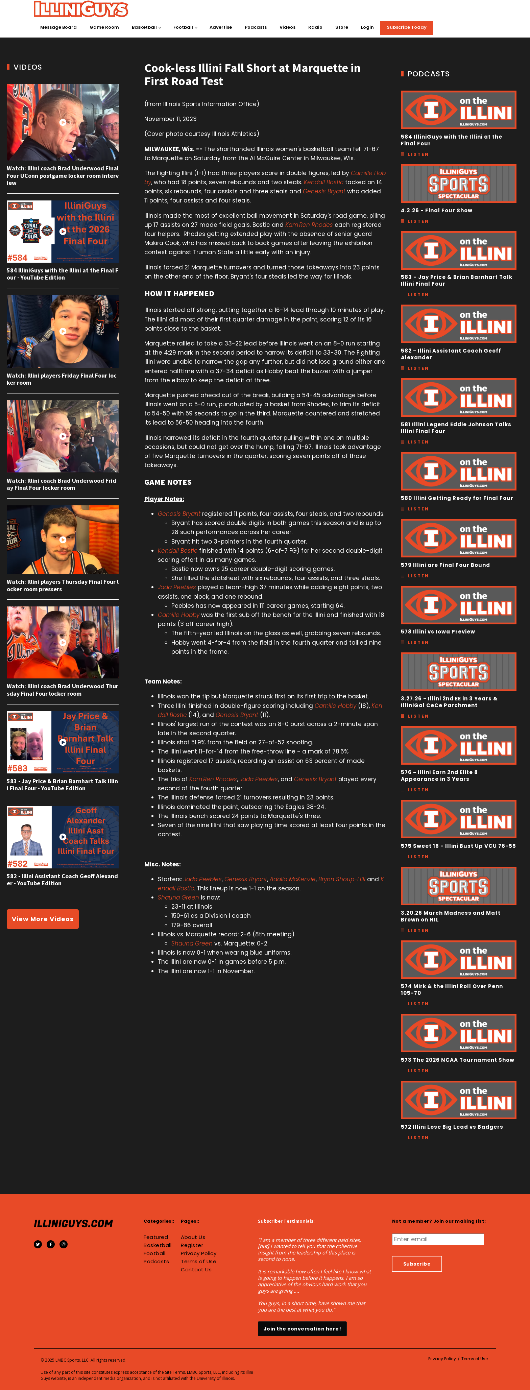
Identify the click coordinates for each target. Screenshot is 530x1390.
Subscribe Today (407, 27)
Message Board (58, 27)
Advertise (221, 27)
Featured (156, 1237)
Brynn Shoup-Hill (341, 879)
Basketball (144, 27)
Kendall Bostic (323, 182)
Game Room (104, 27)
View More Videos (43, 919)
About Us (193, 1237)
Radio (315, 27)
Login (367, 27)
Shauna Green (178, 897)
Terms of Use (198, 1262)
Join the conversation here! (302, 1328)
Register (192, 1245)
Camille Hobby (178, 615)
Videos (287, 27)
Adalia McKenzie (293, 879)
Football (183, 27)
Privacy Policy (198, 1253)
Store (341, 27)
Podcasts (256, 27)
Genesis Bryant (324, 191)
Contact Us (196, 1270)
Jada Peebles (177, 587)
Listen (418, 154)
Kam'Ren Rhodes (309, 225)
